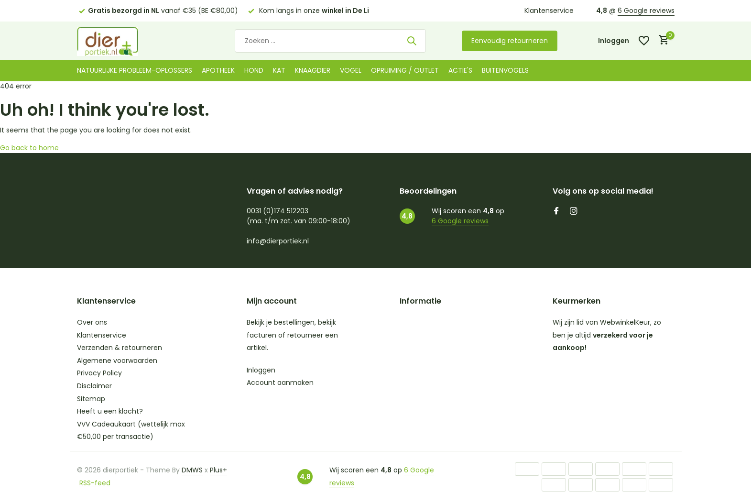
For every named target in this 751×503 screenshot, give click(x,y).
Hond (253, 70)
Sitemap (91, 399)
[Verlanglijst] (644, 40)
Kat (279, 70)
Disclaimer (94, 386)
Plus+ (218, 470)
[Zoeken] (330, 41)
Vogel (350, 70)
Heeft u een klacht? (110, 411)
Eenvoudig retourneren (509, 40)
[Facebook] (556, 212)
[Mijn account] (613, 41)
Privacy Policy (99, 373)
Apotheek (218, 70)
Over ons (92, 322)
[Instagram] (573, 212)
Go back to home (29, 148)
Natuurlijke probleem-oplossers (134, 70)
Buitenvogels (505, 70)
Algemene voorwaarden (117, 360)
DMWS (192, 470)
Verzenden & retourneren (119, 347)
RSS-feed (94, 483)
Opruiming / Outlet (405, 70)
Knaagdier (312, 70)
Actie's (460, 70)
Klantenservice (549, 10)
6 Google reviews (646, 10)
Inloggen (261, 370)
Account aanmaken (280, 382)
